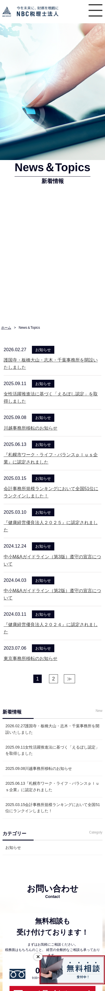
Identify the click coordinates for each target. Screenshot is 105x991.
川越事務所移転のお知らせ (30, 427)
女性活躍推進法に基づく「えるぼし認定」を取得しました (52, 750)
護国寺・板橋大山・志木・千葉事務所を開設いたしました (52, 729)
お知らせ (13, 847)
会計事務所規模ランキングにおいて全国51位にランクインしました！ (52, 807)
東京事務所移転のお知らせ (30, 658)
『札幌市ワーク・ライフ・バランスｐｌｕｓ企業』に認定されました (52, 786)
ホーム (6, 328)
